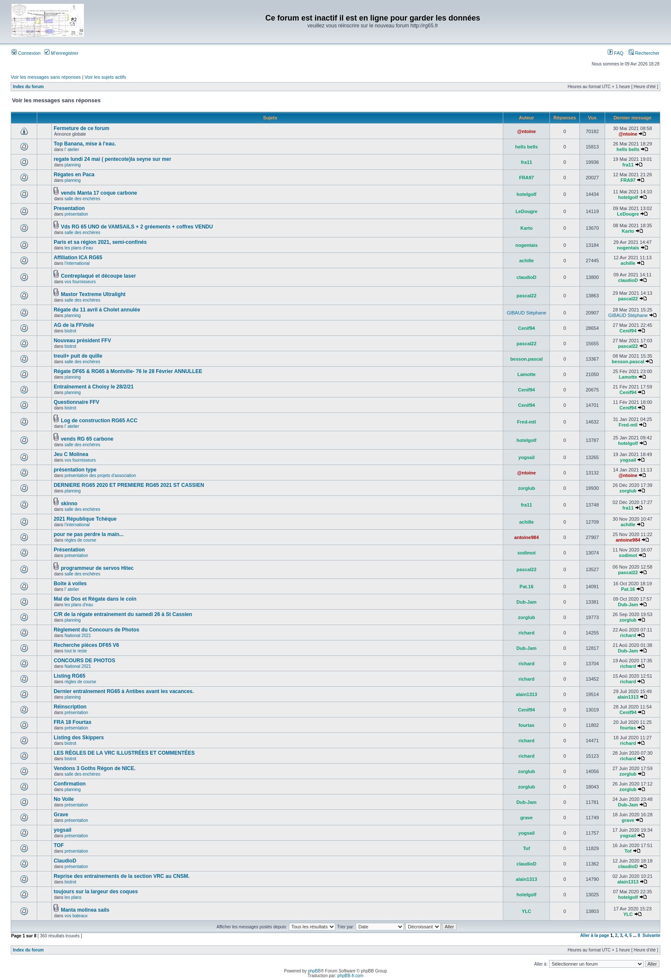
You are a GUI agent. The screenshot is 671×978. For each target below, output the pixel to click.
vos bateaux (76, 915)
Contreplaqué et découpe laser (98, 276)
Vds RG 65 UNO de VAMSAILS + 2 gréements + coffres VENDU (137, 227)
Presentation (69, 208)
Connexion (26, 53)
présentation (76, 214)
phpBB (314, 971)
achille (526, 260)
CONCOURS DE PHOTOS (84, 661)
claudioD (526, 277)
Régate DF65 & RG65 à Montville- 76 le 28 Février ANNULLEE (127, 371)
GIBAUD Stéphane (526, 312)
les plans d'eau (79, 248)
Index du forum (28, 86)
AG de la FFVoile (73, 325)
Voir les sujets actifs (105, 77)
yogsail (526, 457)
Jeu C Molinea (70, 454)
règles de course (80, 540)
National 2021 (78, 635)
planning (73, 165)
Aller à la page (594, 935)
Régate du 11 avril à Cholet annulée (96, 310)
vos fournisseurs (80, 281)
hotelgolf (526, 194)
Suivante (651, 935)
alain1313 (526, 694)
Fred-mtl (526, 421)
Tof (526, 848)
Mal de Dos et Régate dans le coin (94, 599)
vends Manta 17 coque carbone (99, 193)
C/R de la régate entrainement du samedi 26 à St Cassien (122, 614)
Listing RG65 (69, 676)
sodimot (526, 552)
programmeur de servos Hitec (97, 568)
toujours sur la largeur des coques (95, 892)
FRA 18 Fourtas (72, 722)
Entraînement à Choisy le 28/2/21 (93, 387)
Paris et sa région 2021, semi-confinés (99, 242)
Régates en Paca (73, 175)
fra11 (526, 162)
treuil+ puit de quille (77, 356)
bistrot (70, 331)
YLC (526, 911)
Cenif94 (526, 328)
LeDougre (526, 211)
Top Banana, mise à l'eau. (84, 144)
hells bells (526, 146)
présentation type (74, 470)
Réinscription (69, 707)
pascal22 (526, 295)
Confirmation (69, 784)
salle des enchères (82, 198)
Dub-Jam (527, 602)
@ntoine (526, 131)
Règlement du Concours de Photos (96, 630)
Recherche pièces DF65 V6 (86, 645)
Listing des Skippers (78, 738)
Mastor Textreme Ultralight (93, 294)
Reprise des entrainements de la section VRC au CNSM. (121, 876)
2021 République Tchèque (84, 519)
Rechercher (644, 53)
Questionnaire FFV (76, 402)
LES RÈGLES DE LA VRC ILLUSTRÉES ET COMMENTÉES (124, 753)
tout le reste (76, 651)
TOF (58, 845)
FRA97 (526, 177)
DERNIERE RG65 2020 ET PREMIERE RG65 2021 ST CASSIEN (128, 485)
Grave (60, 815)
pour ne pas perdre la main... (88, 534)
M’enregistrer (61, 53)
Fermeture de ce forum (81, 128)
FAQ (615, 53)
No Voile (63, 799)
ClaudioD (64, 861)
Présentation (69, 550)
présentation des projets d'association (100, 475)
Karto (526, 228)
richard (526, 632)
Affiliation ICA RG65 (77, 258)
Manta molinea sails (85, 910)
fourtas (526, 725)
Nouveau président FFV (82, 341)
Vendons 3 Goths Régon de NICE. (94, 768)
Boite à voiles (69, 584)
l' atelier (72, 149)
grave (526, 817)
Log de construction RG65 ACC (99, 421)
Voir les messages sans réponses (46, 77)
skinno (69, 504)
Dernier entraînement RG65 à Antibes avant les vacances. (123, 691)
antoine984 (526, 537)
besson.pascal (526, 359)
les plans (73, 897)
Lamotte (526, 374)
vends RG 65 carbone (87, 439)
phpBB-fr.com (351, 975)
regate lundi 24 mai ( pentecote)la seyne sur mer (112, 159)
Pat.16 (526, 586)
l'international (77, 263)
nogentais (526, 245)
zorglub (526, 488)
